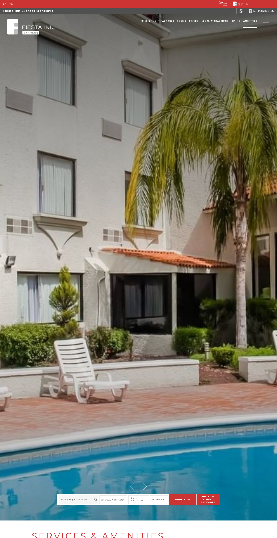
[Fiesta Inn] (240, 4)
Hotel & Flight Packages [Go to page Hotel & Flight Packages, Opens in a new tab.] (157, 21)
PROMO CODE (157, 499)
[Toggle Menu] (266, 21)
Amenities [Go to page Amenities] (250, 21)
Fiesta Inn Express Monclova (28, 11)
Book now (182, 499)
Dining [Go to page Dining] (235, 21)
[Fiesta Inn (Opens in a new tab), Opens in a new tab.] (223, 4)
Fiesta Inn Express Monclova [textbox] (74, 499)
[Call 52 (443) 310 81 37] (261, 11)
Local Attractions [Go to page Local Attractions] (215, 21)
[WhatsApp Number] (241, 11)
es (11, 3)
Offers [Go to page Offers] (193, 21)
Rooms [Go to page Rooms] (181, 21)
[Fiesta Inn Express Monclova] (30, 27)
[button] (132, 486)
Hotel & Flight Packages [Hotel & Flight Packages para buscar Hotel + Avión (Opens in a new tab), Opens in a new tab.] (208, 499)
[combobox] (78, 499)
